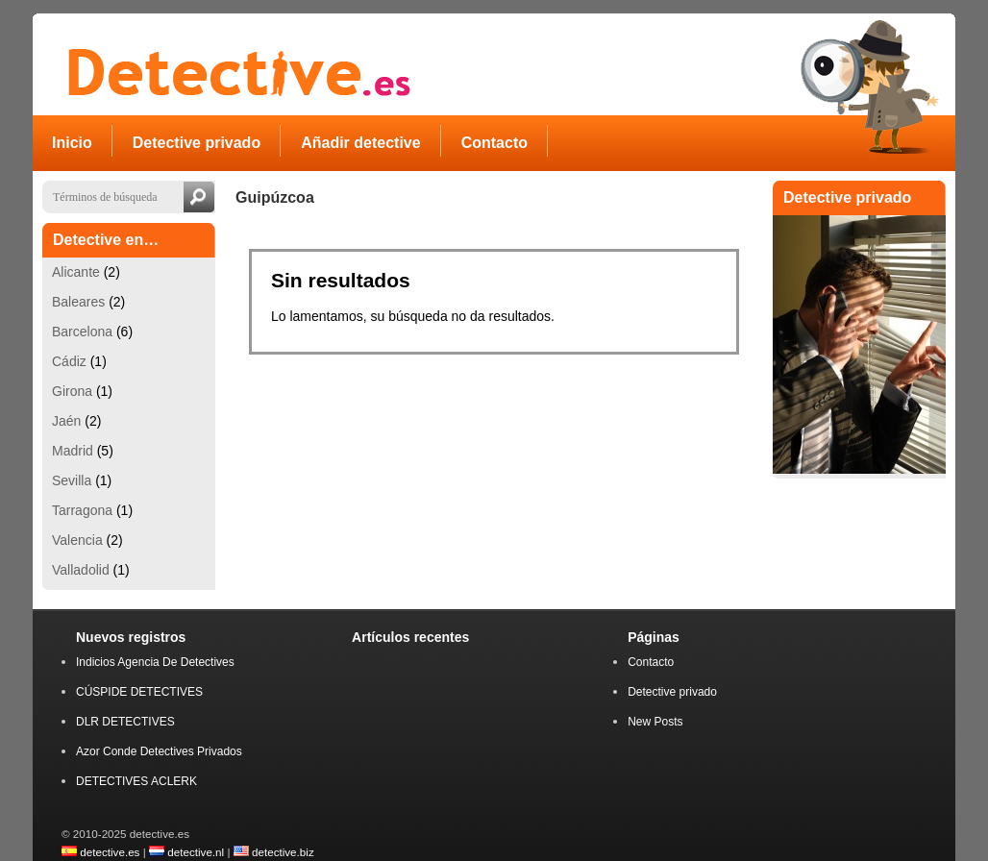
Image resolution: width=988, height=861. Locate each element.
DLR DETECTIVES (125, 721)
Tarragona (82, 510)
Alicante (76, 272)
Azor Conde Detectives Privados (159, 751)
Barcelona (82, 331)
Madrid (72, 450)
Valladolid (81, 570)
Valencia (77, 540)
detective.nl (195, 852)
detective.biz (283, 852)
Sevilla (71, 480)
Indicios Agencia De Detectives (155, 662)
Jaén (66, 421)
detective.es (109, 852)
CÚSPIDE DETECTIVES (139, 692)
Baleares (78, 301)
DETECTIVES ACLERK (136, 781)
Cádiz (69, 361)
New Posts (655, 721)
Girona (72, 391)
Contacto (651, 662)
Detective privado (672, 692)
